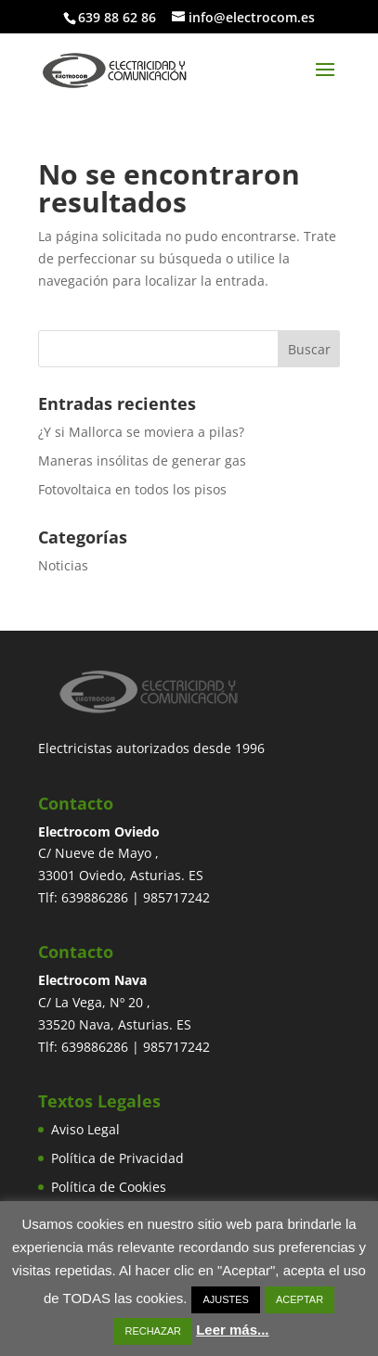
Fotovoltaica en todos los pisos (132, 489)
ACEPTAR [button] (299, 1299)
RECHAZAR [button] (152, 1331)
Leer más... (232, 1329)
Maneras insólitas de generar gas (142, 460)
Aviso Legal (85, 1129)
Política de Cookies (108, 1187)
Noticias (63, 565)
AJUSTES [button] (225, 1299)
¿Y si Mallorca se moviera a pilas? (141, 432)
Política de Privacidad (117, 1158)
